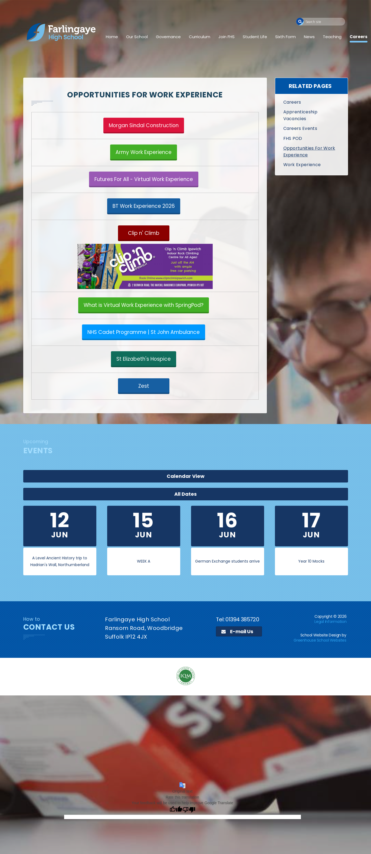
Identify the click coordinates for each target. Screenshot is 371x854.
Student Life (255, 37)
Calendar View (315, 450)
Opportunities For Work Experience (309, 151)
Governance (168, 37)
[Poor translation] (188, 774)
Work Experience (302, 165)
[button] (300, 21)
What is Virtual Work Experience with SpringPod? (143, 305)
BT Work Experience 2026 (144, 206)
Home (112, 37)
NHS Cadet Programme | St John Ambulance (143, 332)
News (309, 37)
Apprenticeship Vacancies (300, 115)
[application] (185, 703)
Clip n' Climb (143, 233)
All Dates (245, 450)
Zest (143, 386)
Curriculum (199, 37)
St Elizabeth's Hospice (143, 359)
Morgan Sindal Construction (144, 125)
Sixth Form (285, 37)
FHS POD (292, 138)
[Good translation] (175, 774)
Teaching (332, 37)
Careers (358, 37)
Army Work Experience (144, 152)
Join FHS (226, 37)
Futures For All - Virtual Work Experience (143, 179)
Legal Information (330, 586)
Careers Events (300, 128)
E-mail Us (237, 595)
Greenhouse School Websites (320, 604)
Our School (137, 37)
